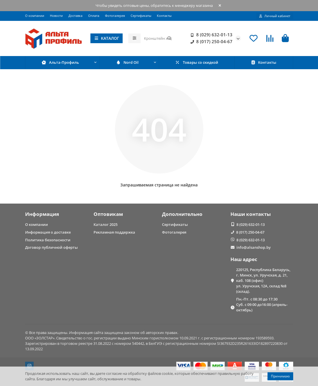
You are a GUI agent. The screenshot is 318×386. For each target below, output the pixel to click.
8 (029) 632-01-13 (210, 35)
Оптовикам (108, 214)
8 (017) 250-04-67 (210, 42)
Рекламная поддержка (114, 232)
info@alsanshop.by (253, 247)
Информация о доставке (48, 232)
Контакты (164, 15)
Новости (56, 15)
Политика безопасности (47, 239)
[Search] (158, 38)
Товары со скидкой (196, 62)
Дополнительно (182, 214)
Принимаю (280, 376)
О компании (34, 15)
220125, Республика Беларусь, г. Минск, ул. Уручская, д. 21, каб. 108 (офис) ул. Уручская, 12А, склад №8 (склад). (263, 280)
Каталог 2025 (106, 224)
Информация (42, 214)
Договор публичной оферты (51, 247)
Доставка (75, 15)
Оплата (93, 15)
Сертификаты (141, 15)
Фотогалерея (115, 15)
